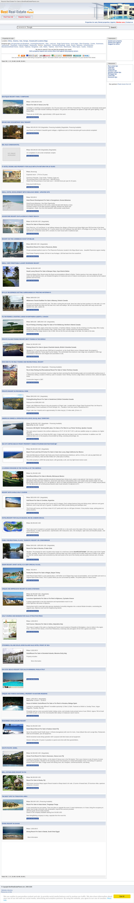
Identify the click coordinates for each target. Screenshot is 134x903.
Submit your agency (114, 42)
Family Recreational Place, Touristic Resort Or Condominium (26, 540)
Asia (20, 41)
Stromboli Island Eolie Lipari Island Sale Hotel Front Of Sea (26, 645)
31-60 (14, 61)
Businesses (99, 43)
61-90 (18, 61)
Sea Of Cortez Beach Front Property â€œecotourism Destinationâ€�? (29, 444)
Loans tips (111, 75)
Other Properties (84, 43)
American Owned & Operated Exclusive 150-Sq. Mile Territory (25, 418)
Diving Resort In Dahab (11, 823)
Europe (25, 41)
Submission (111, 38)
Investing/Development (37, 43)
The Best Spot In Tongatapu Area (14, 796)
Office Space (76, 47)
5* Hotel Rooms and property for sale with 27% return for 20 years (28, 166)
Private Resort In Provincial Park (15, 391)
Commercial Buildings (58, 45)
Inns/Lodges (74, 43)
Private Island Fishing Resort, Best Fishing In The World (23, 339)
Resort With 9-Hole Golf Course (14, 492)
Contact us (129, 22)
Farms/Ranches (88, 45)
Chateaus (90, 47)
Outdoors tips (112, 71)
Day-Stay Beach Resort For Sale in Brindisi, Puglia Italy (23, 669)
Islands (21, 47)
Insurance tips (112, 77)
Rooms (73, 45)
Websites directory (7, 890)
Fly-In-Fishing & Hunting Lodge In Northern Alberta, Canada (25, 317)
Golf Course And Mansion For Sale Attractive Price (22, 616)
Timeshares (13, 45)
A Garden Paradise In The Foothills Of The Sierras (21, 468)
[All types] (14, 43)
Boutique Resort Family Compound (15, 97)
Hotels (68, 45)
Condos (92, 43)
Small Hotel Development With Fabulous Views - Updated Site (26, 192)
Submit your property (115, 41)
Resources (111, 63)
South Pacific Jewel (9, 748)
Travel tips (111, 69)
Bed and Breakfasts (23, 43)
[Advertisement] (67, 32)
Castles (83, 47)
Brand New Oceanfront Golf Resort (16, 122)
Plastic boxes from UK (124, 84)
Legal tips (111, 67)
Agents (113, 22)
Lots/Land (53, 43)
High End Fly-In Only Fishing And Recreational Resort (22, 362)
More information (32, 117)
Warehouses (67, 47)
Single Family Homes (63, 43)
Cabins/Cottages (23, 45)
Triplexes (51, 47)
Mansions (79, 45)
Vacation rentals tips (114, 72)
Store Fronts (59, 47)
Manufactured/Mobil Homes (10, 47)
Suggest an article (114, 44)
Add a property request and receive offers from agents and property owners (53, 51)
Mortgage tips (112, 74)
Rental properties (104, 22)
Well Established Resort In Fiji (14, 772)
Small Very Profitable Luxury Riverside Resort (20, 263)
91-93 (23, 61)
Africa (10, 41)
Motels (45, 47)
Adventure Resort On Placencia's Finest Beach (20, 216)
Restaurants (33, 45)
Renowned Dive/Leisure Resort (14, 721)
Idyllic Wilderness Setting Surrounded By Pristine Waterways (26, 292)
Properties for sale (91, 22)
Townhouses (5, 45)
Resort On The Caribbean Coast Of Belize (18, 239)
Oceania (32, 41)
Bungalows (35, 47)
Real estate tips (113, 66)
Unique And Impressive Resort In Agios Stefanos (20, 589)
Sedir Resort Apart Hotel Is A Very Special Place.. (21, 564)
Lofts (40, 47)
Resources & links (6, 892)
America (15, 41)
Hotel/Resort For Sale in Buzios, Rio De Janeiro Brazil (23, 518)
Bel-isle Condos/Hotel (10, 145)
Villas (47, 43)
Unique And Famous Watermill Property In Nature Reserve (24, 694)
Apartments (47, 45)
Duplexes (27, 47)
